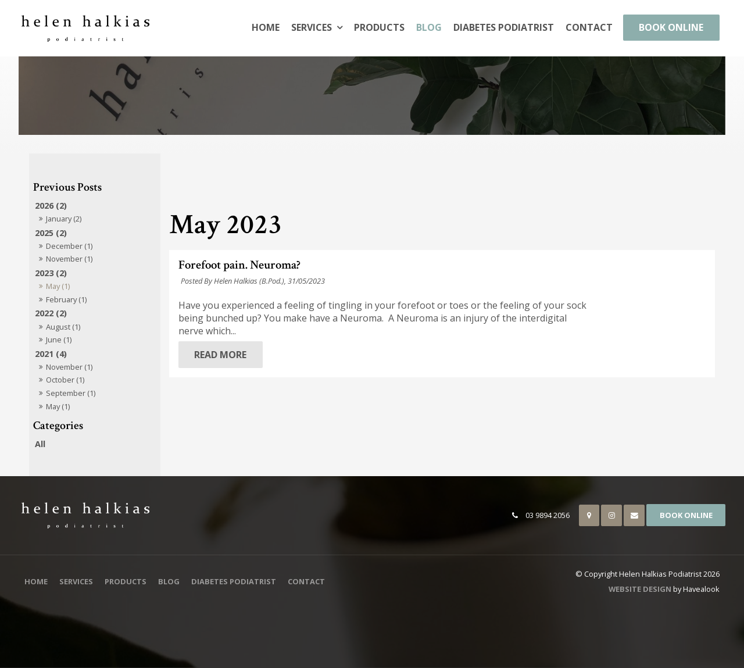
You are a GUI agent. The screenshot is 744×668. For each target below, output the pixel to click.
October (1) (65, 379)
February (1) (66, 299)
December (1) (69, 246)
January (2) (63, 218)
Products (379, 27)
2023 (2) (51, 272)
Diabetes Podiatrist (503, 27)
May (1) (58, 286)
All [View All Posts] (40, 443)
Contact (589, 27)
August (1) (63, 327)
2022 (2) (51, 313)
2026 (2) (51, 205)
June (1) (58, 339)
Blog (429, 27)
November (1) (69, 258)
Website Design (640, 589)
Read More (336, 354)
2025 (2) (51, 232)
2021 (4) (51, 353)
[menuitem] (36, 581)
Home (266, 27)
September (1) (70, 393)
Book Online (671, 27)
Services (311, 27)
